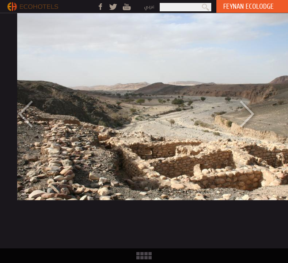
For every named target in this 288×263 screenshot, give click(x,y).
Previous (20, 113)
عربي (149, 6)
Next (252, 113)
